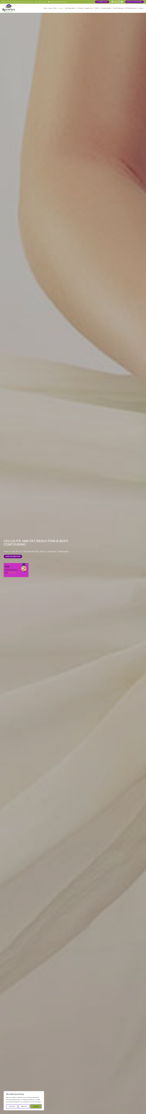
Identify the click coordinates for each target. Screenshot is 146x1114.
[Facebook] (112, 1)
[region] (24, 1100)
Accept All (36, 1106)
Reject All (24, 1106)
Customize (12, 1106)
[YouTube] (121, 1)
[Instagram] (118, 1)
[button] (57, 8)
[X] (115, 1)
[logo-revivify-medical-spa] (8, 8)
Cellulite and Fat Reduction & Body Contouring (36, 542)
